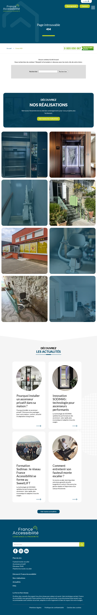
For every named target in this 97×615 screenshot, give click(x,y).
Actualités (17, 582)
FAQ (14, 586)
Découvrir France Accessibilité (24, 574)
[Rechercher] (46, 544)
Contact (83, 7)
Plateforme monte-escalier (22, 569)
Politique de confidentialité (54, 607)
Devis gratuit (69, 7)
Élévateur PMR (18, 566)
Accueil (9, 48)
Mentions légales (35, 607)
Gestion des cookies (74, 607)
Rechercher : (33, 71)
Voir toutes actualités (48, 511)
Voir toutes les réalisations (48, 119)
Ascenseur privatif (19, 564)
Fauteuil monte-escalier (21, 562)
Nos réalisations (19, 578)
